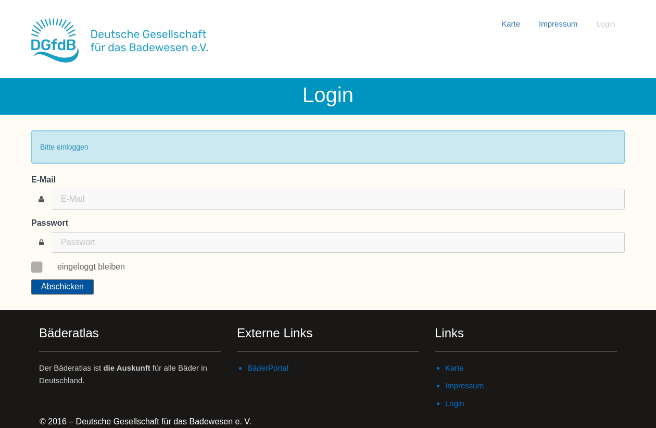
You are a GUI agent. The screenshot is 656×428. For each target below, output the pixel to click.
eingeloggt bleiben (86, 266)
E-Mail (43, 179)
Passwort (49, 222)
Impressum (558, 23)
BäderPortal (267, 367)
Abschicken (62, 286)
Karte (510, 23)
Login (605, 23)
